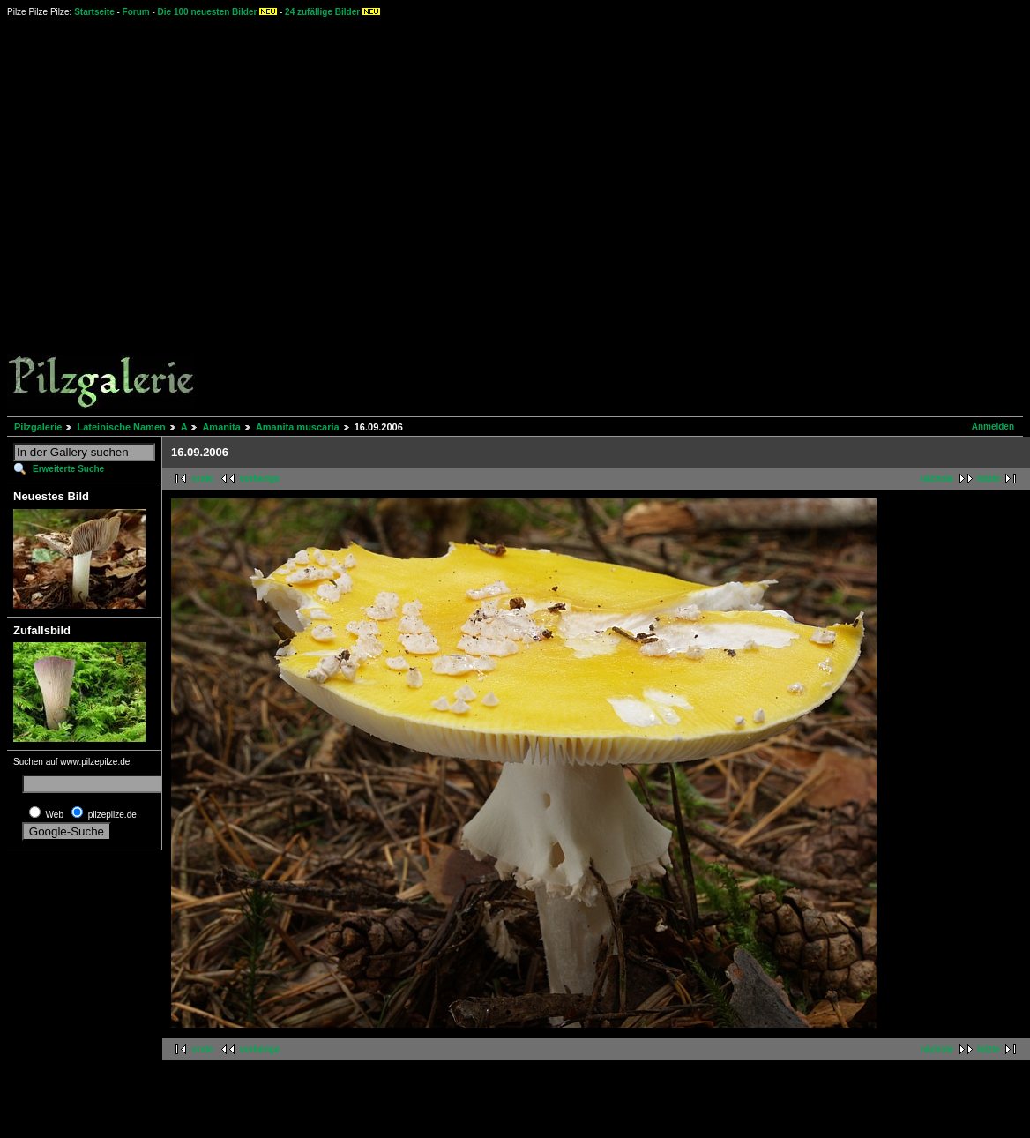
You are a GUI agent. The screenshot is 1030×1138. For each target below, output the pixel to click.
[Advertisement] (519, 215)
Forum (136, 12)
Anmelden (993, 426)
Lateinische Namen (121, 427)
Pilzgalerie (38, 427)
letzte (988, 478)
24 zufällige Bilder (322, 12)
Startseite (94, 12)
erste (202, 478)
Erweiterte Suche (68, 469)
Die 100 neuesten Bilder (208, 12)
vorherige (260, 478)
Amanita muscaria (298, 427)
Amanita (221, 427)
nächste (937, 478)
